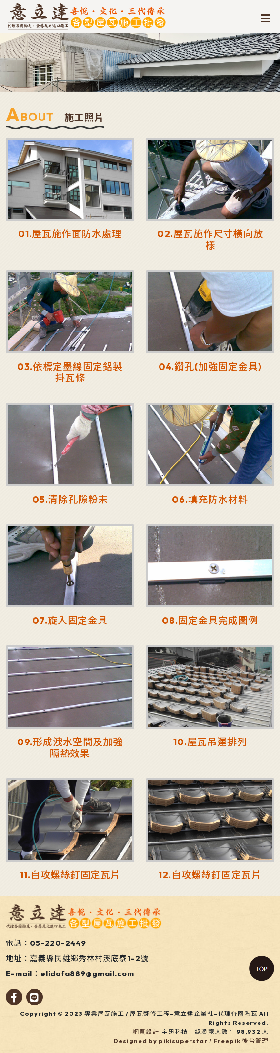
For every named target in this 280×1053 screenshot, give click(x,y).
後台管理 (255, 1040)
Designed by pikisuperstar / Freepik (176, 1040)
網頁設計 (145, 1031)
